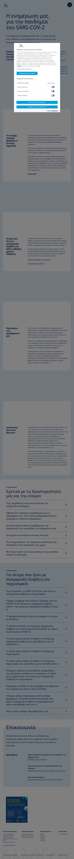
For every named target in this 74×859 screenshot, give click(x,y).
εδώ (19, 66)
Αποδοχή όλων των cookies (27, 73)
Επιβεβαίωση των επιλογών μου (37, 107)
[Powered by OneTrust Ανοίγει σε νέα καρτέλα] (53, 111)
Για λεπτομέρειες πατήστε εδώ (24, 69)
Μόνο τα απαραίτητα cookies (37, 102)
